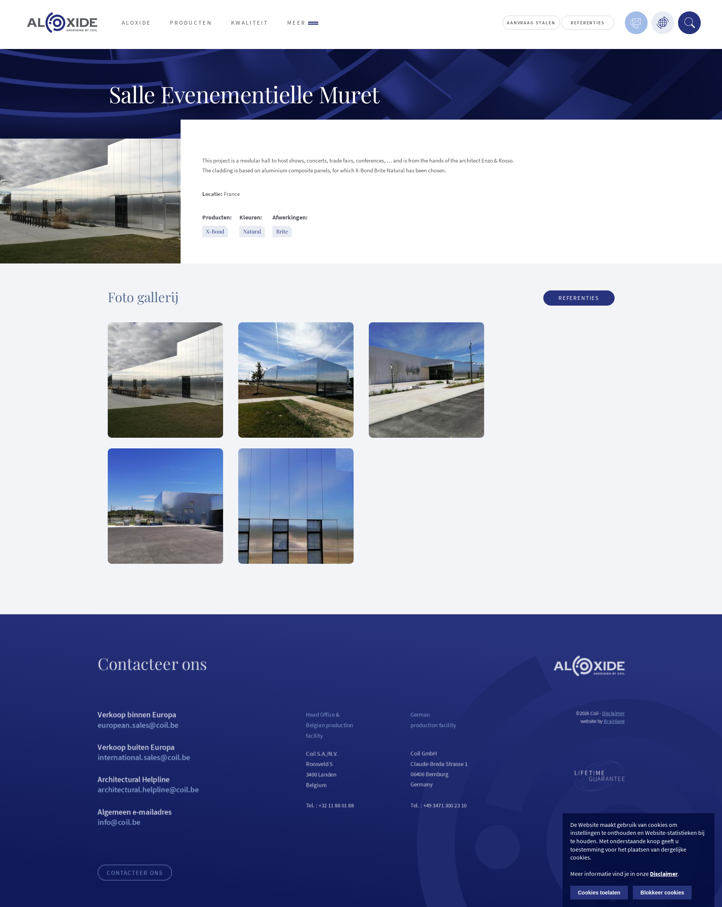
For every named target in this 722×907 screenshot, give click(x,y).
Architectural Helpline (133, 800)
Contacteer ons (119, 894)
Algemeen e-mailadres (133, 834)
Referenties (587, 22)
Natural (252, 231)
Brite (282, 231)
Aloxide (136, 22)
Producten (191, 22)
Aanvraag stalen (531, 22)
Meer (303, 22)
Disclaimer (630, 723)
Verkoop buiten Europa (133, 765)
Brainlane (631, 731)
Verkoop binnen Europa (133, 730)
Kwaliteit (249, 22)
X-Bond (215, 231)
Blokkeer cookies (662, 893)
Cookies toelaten (599, 893)
